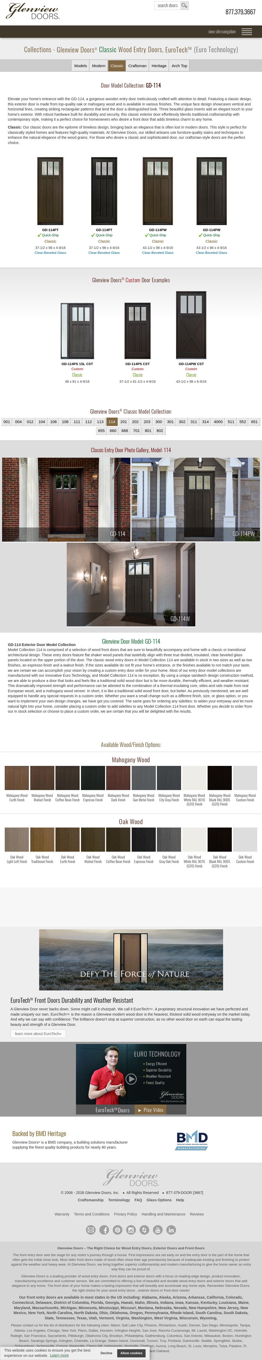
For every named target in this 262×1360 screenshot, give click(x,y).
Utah (93, 1318)
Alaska (165, 1297)
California (215, 1297)
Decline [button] (106, 1353)
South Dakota (235, 1313)
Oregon (136, 1313)
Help (180, 1200)
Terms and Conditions (92, 1214)
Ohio (103, 1313)
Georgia (112, 1302)
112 (88, 421)
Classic (117, 65)
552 (242, 421)
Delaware (44, 1302)
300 (159, 421)
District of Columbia (71, 1302)
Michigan (69, 1308)
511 (231, 421)
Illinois (152, 1302)
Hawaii (127, 1302)
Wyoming (208, 1318)
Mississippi (109, 1308)
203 (147, 421)
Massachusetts (45, 1308)
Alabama (149, 1297)
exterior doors (223, 1281)
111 (77, 421)
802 (160, 430)
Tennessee (65, 1318)
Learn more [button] (59, 1355)
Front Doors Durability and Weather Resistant (72, 1000)
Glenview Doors (70, 1248)
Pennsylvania (156, 1313)
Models (80, 65)
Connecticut (23, 1302)
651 (254, 421)
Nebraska (163, 1308)
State (49, 1318)
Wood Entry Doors (137, 1248)
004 (18, 421)
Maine (243, 1302)
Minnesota (88, 1308)
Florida (97, 1302)
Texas (81, 1318)
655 (101, 430)
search (172, 5)
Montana (145, 1308)
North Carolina (59, 1313)
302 (182, 421)
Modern (98, 65)
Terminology (119, 1200)
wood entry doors (192, 1281)
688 (124, 430)
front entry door (32, 1255)
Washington (141, 1318)
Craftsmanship (91, 1200)
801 (148, 430)
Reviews (197, 1214)
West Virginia (165, 1318)
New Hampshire (202, 1308)
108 (65, 421)
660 (113, 430)
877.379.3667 (240, 12)
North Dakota (85, 1313)
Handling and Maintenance (164, 1214)
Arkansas (196, 1297)
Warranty (62, 1214)
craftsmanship (149, 1264)
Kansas (192, 1302)
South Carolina (209, 1313)
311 (194, 421)
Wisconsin (188, 1318)
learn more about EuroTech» (38, 1034)
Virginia (122, 1318)
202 (135, 421)
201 (123, 421)
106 (53, 421)
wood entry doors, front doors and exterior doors (118, 1276)
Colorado (234, 1297)
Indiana (166, 1302)
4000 (218, 421)
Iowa (179, 1302)
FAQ (138, 1200)
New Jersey (228, 1308)
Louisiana (227, 1302)
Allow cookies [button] (131, 1353)
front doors (85, 1260)
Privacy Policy (125, 1214)
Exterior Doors (165, 1248)
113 (100, 421)
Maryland (22, 1308)
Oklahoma (119, 1313)
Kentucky (209, 1302)
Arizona (179, 1297)
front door (61, 1286)
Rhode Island (181, 1313)
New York (36, 1313)
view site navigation (222, 31)
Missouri (128, 1308)
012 (30, 421)
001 (6, 421)
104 (42, 421)
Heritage (159, 65)
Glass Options (159, 1200)
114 (112, 421)
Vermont (106, 1318)
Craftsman (138, 65)
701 (136, 430)
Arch (179, 66)
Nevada (180, 1308)
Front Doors (194, 1248)
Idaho (140, 1302)
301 (170, 421)
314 (205, 421)
